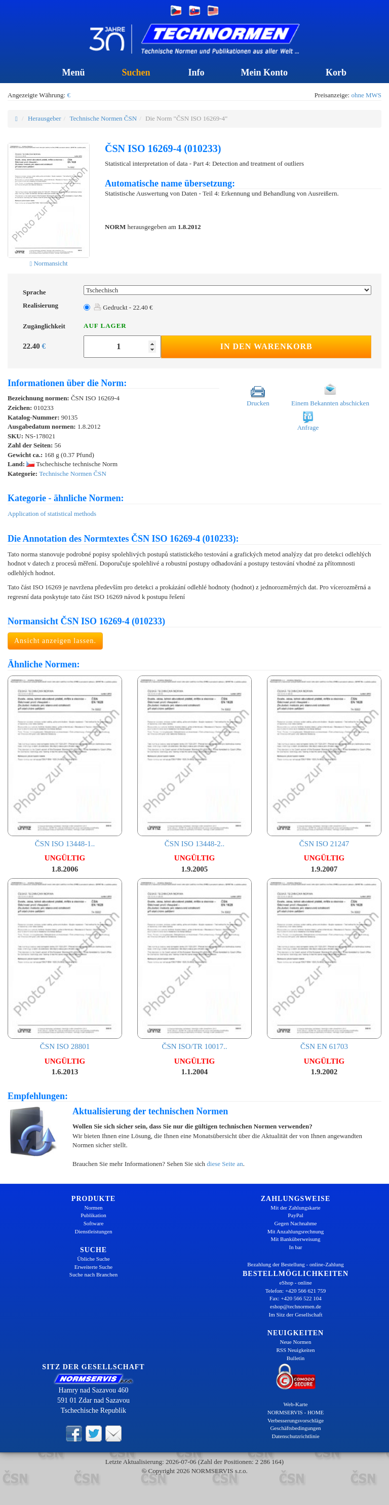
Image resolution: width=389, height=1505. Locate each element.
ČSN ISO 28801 (65, 964)
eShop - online (295, 1283)
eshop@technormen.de (295, 1306)
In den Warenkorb (266, 346)
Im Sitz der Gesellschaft (296, 1314)
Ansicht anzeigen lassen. (55, 641)
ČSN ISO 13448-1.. (65, 761)
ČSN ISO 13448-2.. (194, 761)
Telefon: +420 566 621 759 (295, 1291)
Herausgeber (44, 118)
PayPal (295, 1215)
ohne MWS (366, 95)
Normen (93, 1208)
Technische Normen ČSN (103, 118)
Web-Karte (296, 1404)
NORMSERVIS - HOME (295, 1412)
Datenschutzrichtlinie (295, 1436)
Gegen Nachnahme (296, 1223)
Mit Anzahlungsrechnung (295, 1231)
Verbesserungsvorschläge (295, 1420)
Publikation (93, 1215)
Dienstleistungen (93, 1231)
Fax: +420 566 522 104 (295, 1298)
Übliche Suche (93, 1259)
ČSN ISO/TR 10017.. (194, 964)
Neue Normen (295, 1342)
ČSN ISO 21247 (324, 761)
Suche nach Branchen (93, 1274)
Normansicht (48, 263)
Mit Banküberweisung (295, 1239)
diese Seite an (225, 1164)
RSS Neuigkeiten (295, 1350)
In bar (295, 1247)
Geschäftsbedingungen (295, 1428)
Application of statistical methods (52, 513)
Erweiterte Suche (93, 1267)
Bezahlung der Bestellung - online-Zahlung (295, 1264)
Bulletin (295, 1358)
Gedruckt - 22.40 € (123, 307)
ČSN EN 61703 (324, 964)
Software (94, 1223)
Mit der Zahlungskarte (295, 1208)
